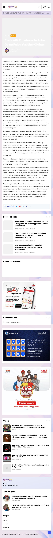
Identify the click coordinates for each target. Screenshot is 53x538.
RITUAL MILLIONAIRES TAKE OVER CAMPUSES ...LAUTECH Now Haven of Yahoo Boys (30, 506)
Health (13, 35)
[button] (30, 206)
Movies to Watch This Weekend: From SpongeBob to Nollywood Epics (30, 466)
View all (48, 217)
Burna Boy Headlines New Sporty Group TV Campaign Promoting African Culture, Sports (28, 426)
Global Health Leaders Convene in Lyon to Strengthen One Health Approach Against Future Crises (31, 223)
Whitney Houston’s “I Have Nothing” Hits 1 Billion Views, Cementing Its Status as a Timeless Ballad (29, 436)
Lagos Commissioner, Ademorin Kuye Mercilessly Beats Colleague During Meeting (29, 497)
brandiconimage (36, 534)
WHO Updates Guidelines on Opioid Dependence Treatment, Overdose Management (28, 247)
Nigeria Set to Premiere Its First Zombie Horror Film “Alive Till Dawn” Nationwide (30, 446)
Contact (6, 528)
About (5, 524)
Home (7, 35)
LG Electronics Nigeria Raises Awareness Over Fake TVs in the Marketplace (30, 456)
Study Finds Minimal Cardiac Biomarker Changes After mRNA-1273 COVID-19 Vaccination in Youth (30, 235)
